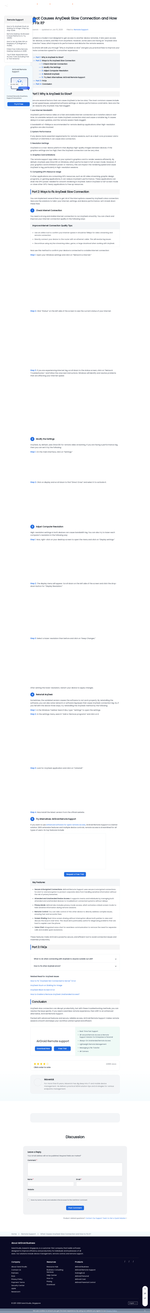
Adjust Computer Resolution (55, 70)
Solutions (47, 5)
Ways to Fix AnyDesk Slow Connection (55, 60)
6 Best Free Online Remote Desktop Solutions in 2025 (17, 50)
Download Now (43, 1048)
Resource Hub (52, 1266)
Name (31, 1179)
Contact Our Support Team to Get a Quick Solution (106, 1218)
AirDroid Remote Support (85, 1270)
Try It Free (18, 104)
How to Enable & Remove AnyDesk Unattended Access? (55, 994)
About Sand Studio (19, 1266)
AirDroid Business (82, 1266)
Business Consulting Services (55, 1271)
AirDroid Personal (82, 1276)
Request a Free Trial (75, 874)
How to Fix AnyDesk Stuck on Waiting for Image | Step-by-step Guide (18, 28)
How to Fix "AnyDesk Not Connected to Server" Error (53, 981)
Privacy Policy (16, 1279)
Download (94, 5)
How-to (50, 1278)
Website (31, 1189)
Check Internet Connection (54, 64)
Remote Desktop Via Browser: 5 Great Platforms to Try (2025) (18, 36)
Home (14, 1234)
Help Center (52, 1275)
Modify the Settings (51, 67)
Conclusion (44, 84)
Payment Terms (18, 1282)
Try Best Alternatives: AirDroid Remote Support (63, 77)
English (131, 1303)
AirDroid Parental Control (85, 1282)
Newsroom (15, 1291)
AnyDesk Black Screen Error (42, 990)
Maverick (49, 1079)
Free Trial (62, 1048)
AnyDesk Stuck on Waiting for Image (46, 985)
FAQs (41, 80)
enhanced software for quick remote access (65, 824)
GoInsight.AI (80, 1273)
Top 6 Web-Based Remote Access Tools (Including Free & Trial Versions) (18, 57)
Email (79, 1179)
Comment (32, 1160)
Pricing (58, 5)
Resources (69, 5)
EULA (13, 1276)
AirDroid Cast (80, 1279)
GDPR (13, 1288)
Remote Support (81, 29)
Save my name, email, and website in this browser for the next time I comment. (59, 1200)
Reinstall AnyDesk (50, 74)
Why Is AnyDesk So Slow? (49, 57)
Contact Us (128, 2)
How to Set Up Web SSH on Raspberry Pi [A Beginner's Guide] (17, 43)
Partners (82, 5)
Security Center (17, 1285)
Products (34, 5)
